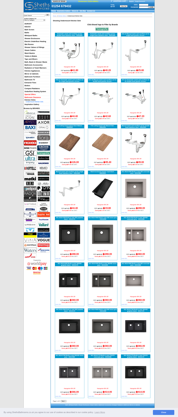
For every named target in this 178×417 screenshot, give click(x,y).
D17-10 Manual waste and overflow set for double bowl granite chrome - (103, 80)
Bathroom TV (30, 80)
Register (131, 1)
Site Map (83, 11)
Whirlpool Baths (31, 35)
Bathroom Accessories (34, 65)
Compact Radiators (32, 88)
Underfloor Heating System (35, 91)
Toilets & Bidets (31, 56)
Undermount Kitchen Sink (34, 102)
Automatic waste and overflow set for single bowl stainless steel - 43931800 (102, 34)
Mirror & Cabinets (32, 74)
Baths (27, 33)
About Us (75, 11)
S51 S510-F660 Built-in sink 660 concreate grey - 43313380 (136, 264)
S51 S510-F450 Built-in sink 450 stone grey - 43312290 (102, 218)
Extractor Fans (30, 83)
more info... (58, 74)
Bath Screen (29, 30)
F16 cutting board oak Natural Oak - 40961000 (103, 126)
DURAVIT (28, 24)
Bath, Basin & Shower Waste (36, 62)
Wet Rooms (29, 44)
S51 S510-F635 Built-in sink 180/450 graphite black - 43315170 (70, 264)
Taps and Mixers (31, 59)
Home (54, 11)
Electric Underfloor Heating (35, 41)
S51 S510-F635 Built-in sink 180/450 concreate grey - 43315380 (136, 218)
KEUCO (28, 27)
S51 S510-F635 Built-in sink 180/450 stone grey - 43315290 (103, 264)
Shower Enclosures (32, 38)
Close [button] (163, 412)
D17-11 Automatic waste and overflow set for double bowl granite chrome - (135, 80)
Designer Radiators (117, 405)
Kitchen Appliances (32, 71)
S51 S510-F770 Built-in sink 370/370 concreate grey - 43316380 (103, 356)
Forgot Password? (140, 1)
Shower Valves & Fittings (34, 47)
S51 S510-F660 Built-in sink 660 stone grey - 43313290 (102, 310)
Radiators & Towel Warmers (35, 68)
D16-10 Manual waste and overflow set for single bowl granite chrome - (136, 34)
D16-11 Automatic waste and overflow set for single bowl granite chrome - (69, 80)
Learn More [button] (100, 412)
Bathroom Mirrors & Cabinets (132, 405)
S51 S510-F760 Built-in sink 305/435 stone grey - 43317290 (70, 356)
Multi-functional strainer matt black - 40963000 (102, 172)
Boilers (27, 86)
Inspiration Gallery (63, 11)
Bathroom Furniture (32, 77)
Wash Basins (30, 53)
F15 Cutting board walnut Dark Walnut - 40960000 (69, 126)
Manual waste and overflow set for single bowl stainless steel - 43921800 (69, 172)
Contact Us (91, 11)
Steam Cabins (30, 50)
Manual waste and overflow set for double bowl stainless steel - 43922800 (136, 126)
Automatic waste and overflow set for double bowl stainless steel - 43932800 (69, 34)
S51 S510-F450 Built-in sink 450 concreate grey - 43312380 (136, 172)
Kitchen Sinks (30, 100)
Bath (66, 405)
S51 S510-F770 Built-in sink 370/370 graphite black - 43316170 (136, 356)
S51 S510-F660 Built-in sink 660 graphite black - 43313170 (69, 310)
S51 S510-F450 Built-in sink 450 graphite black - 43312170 (69, 218)
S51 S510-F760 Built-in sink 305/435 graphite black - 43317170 (136, 310)
